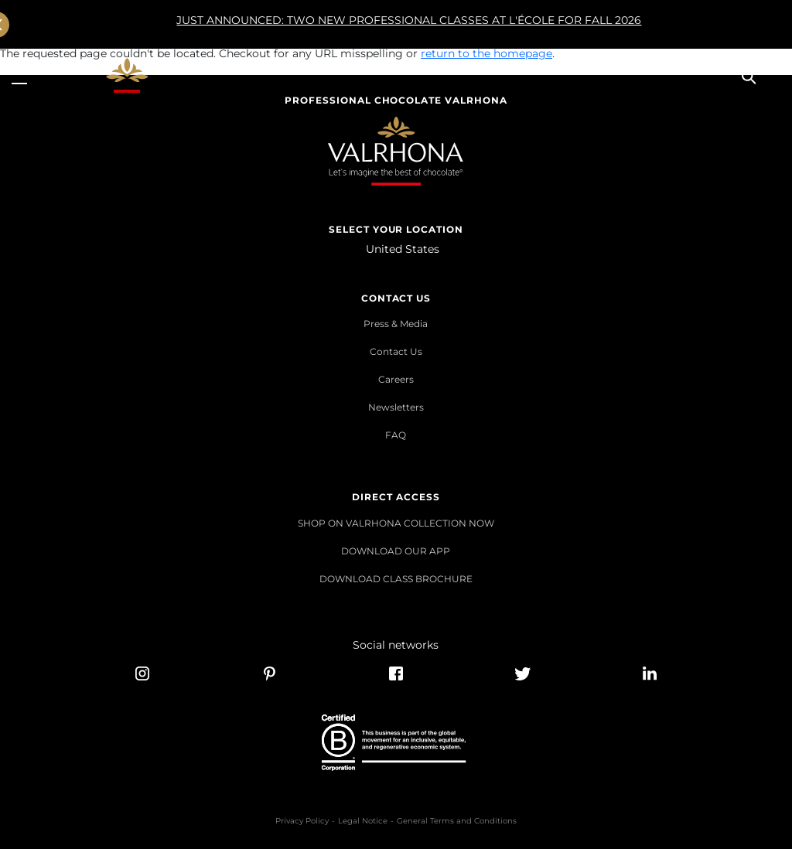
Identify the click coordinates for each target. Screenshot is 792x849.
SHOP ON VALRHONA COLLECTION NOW (396, 523)
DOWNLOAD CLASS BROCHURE (396, 579)
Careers (396, 379)
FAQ (395, 435)
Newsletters (396, 407)
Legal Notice (362, 821)
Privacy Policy (302, 821)
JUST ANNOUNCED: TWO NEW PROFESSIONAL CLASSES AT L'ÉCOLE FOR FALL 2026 (360, 25)
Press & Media (396, 323)
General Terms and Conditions (457, 821)
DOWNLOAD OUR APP (395, 551)
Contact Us (396, 351)
